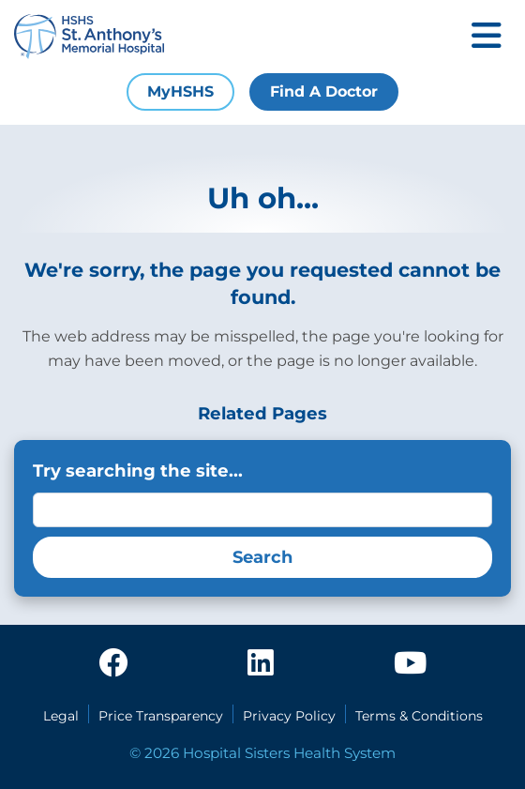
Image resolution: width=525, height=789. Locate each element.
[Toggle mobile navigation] (487, 37)
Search (262, 557)
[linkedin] (261, 664)
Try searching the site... (138, 470)
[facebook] (113, 664)
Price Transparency (160, 715)
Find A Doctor (324, 91)
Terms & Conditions (419, 715)
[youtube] (410, 664)
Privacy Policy (289, 715)
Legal (61, 715)
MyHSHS (180, 91)
